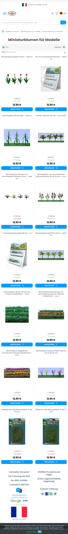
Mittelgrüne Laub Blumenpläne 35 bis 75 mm (17, 411)
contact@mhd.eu (19, 495)
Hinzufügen (17, 109)
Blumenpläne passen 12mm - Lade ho (17, 57)
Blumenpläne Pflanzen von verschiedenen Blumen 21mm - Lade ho (17, 176)
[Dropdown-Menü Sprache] (63, 13)
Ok (39, 531)
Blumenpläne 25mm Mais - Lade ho (17, 116)
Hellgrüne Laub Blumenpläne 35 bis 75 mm (51, 411)
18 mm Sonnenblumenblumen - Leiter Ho (51, 58)
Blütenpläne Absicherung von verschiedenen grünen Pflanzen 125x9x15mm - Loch (51, 294)
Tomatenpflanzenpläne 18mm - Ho (17, 233)
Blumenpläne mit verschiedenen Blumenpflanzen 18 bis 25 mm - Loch (51, 175)
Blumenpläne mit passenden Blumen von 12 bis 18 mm (51, 352)
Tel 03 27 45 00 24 (19, 497)
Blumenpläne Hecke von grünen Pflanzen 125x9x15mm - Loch (17, 293)
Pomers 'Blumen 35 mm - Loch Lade (51, 116)
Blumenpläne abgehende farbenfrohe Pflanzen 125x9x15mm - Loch (17, 353)
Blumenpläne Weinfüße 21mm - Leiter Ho (51, 234)
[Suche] (34, 23)
